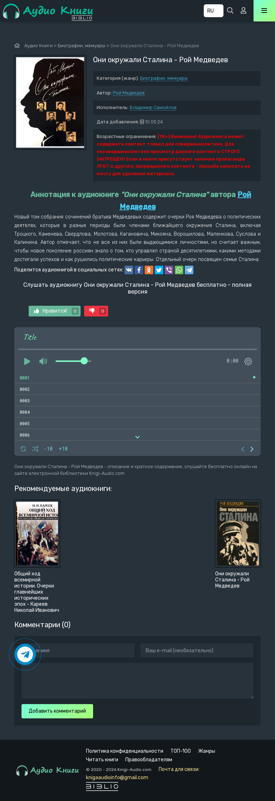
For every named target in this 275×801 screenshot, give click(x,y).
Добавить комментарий (57, 711)
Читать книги (102, 760)
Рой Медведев (129, 92)
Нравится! (56, 311)
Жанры (206, 751)
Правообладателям (148, 760)
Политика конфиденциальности (124, 751)
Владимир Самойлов (153, 107)
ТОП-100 (180, 751)
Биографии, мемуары (164, 78)
